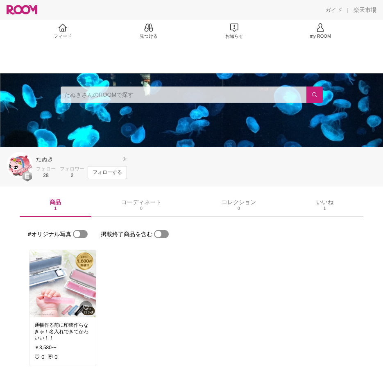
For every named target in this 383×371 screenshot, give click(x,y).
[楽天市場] (365, 10)
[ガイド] (333, 10)
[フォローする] (107, 172)
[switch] (80, 234)
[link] (62, 283)
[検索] (314, 94)
